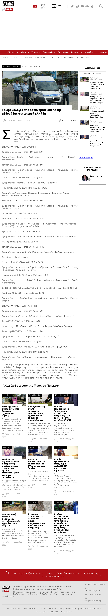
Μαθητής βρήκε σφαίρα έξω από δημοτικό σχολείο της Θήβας (10, 411)
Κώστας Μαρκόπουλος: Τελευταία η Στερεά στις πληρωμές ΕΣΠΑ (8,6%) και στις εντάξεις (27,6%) (62, 413)
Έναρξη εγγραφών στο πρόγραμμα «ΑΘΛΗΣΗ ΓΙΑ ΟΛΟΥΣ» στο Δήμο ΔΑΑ (61, 465)
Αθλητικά (25, 52)
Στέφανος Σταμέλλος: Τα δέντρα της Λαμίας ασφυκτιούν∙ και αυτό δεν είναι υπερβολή (36, 521)
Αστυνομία (35, 66)
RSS (60, 609)
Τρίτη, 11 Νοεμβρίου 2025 (96, 78)
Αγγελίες (89, 52)
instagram (77, 6)
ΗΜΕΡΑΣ (88, 73)
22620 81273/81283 (92, 591)
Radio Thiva (8, 6)
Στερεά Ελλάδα (26, 57)
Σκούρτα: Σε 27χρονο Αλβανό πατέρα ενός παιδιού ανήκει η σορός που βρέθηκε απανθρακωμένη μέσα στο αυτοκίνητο (10, 468)
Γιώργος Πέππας (95, 176)
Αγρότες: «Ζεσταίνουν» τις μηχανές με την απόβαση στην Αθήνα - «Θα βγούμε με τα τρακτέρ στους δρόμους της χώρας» (61, 523)
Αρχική (5, 57)
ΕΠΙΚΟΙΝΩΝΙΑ (71, 609)
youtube (82, 6)
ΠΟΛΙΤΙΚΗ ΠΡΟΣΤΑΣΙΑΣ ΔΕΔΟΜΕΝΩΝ (39, 609)
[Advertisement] (54, 31)
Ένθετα (34, 52)
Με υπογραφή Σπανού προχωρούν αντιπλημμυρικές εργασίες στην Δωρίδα (11, 520)
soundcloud (87, 6)
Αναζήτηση (100, 6)
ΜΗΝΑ (98, 73)
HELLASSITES (66, 612)
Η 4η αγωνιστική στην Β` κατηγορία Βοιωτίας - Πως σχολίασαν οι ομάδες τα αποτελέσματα (36, 413)
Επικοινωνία (77, 52)
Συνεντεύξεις (49, 52)
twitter (72, 6)
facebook (67, 6)
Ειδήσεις (11, 52)
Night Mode (104, 52)
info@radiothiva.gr (93, 601)
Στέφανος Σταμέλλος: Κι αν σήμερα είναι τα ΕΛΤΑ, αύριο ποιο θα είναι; (36, 463)
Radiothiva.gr (86, 158)
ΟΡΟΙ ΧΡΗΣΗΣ (13, 609)
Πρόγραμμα (63, 52)
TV (59, 6)
